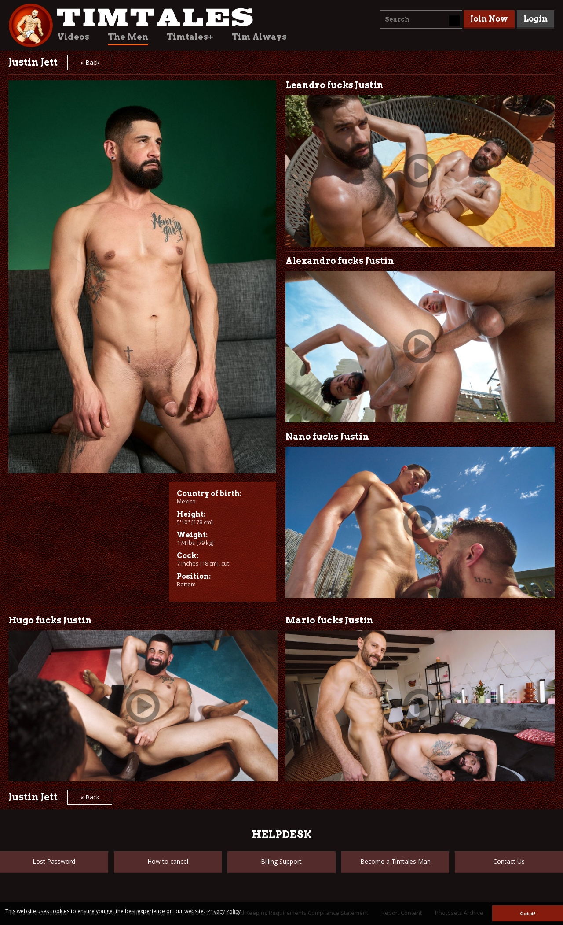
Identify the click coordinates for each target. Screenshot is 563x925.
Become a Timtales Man (395, 861)
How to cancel (167, 861)
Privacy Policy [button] (224, 911)
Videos (73, 36)
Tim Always (259, 36)
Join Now (489, 18)
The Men (128, 36)
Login (535, 18)
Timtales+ (190, 36)
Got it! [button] (527, 913)
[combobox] (421, 19)
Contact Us (509, 861)
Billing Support (281, 861)
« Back (89, 62)
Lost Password (54, 861)
